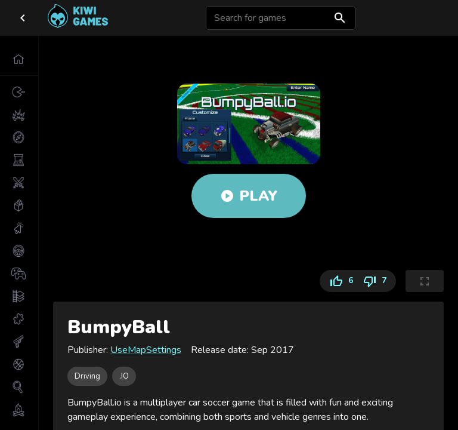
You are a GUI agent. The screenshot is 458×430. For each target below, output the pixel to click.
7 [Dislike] (377, 281)
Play (248, 196)
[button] (19, 59)
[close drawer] (23, 18)
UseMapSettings (145, 350)
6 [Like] (339, 281)
